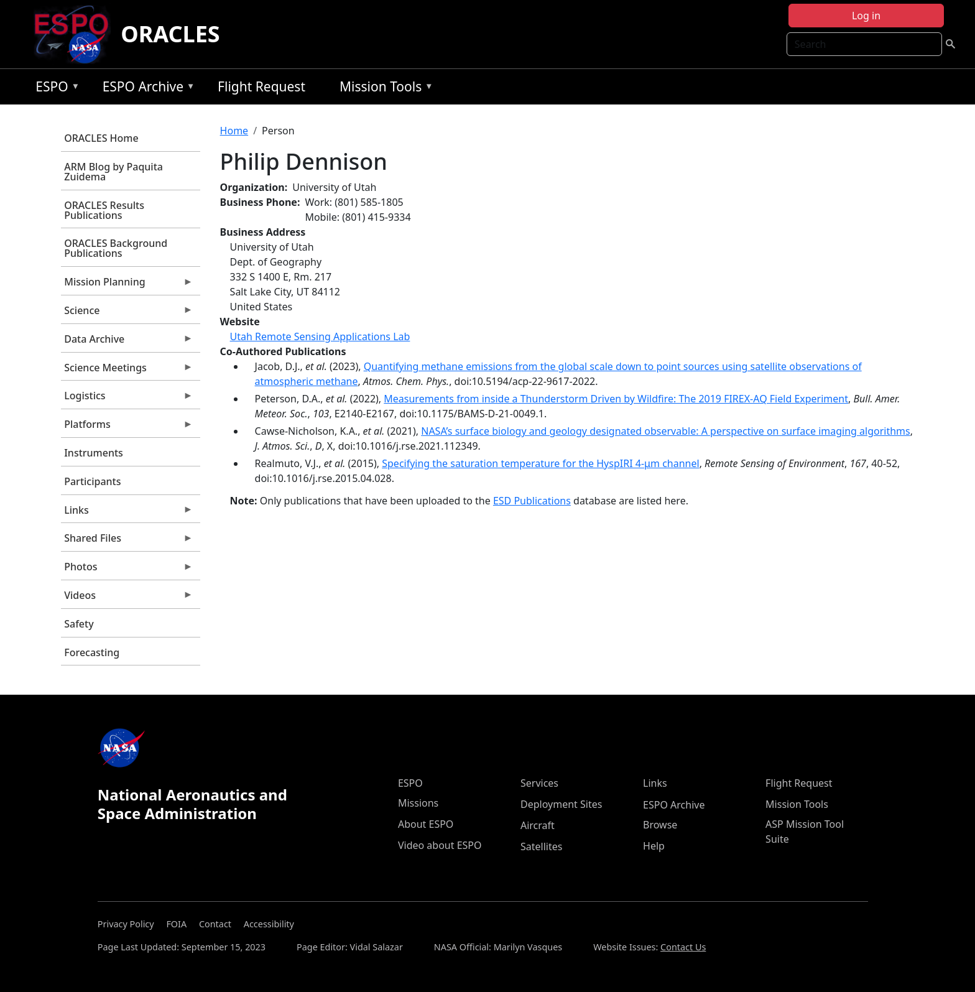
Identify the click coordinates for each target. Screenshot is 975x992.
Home (234, 130)
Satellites (541, 846)
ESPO (54, 89)
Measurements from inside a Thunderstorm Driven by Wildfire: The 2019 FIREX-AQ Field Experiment (616, 399)
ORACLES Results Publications (104, 210)
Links (127, 513)
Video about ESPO (440, 845)
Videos (127, 598)
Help (654, 846)
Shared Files (127, 541)
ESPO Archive (145, 89)
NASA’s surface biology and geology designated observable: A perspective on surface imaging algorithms (665, 431)
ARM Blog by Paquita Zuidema (113, 171)
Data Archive (127, 342)
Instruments (93, 453)
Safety (78, 624)
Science (127, 313)
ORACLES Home (101, 138)
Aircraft (537, 825)
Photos (127, 570)
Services (539, 783)
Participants (92, 481)
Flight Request (261, 86)
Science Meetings (127, 371)
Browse (660, 825)
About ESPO (425, 824)
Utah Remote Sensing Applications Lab (320, 336)
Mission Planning (127, 285)
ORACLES (170, 34)
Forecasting (91, 652)
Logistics (127, 399)
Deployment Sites (561, 804)
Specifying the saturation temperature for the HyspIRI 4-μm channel (540, 463)
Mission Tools (383, 89)
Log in (866, 15)
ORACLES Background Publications (115, 248)
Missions (418, 803)
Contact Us (683, 947)
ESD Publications (532, 501)
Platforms (127, 427)
